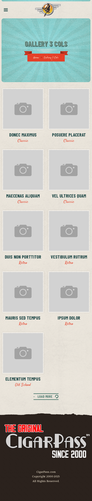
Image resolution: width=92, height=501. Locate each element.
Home (36, 58)
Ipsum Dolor (69, 317)
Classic (23, 141)
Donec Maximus (23, 134)
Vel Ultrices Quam (69, 195)
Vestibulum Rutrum (69, 256)
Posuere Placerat (69, 134)
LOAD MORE (45, 396)
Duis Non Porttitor (23, 256)
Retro (23, 263)
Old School (23, 385)
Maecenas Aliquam (23, 195)
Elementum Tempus (23, 379)
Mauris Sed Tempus (23, 317)
